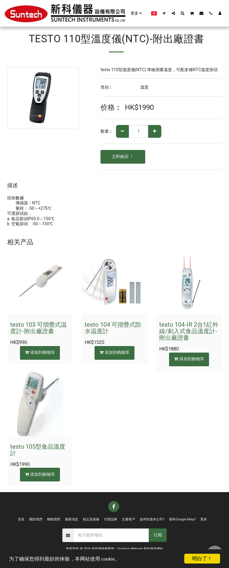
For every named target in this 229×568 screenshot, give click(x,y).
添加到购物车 (40, 352)
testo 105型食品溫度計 (37, 450)
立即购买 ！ (123, 157)
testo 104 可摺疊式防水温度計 (113, 328)
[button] (164, 13)
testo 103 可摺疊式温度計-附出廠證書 (38, 328)
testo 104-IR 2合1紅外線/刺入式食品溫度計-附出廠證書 (188, 331)
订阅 (158, 535)
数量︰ (106, 131)
